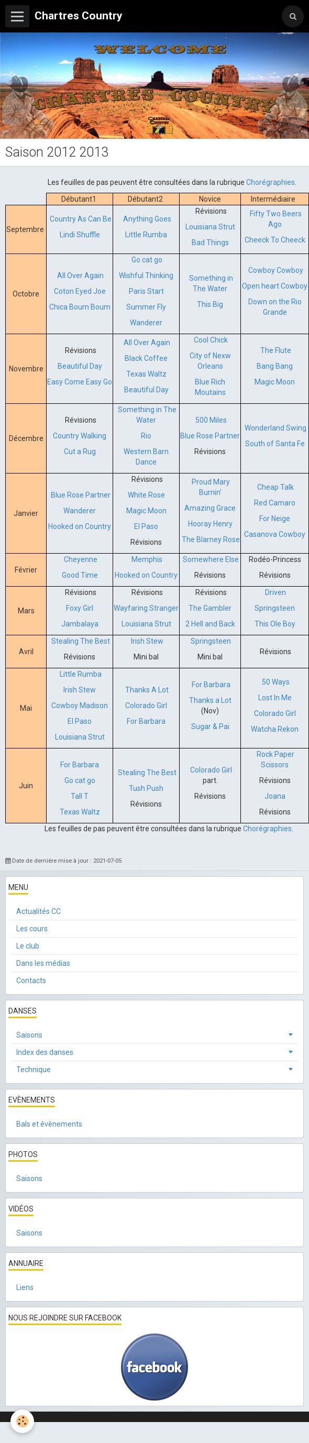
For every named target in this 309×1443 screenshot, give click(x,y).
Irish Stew (147, 641)
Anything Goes (147, 219)
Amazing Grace (210, 508)
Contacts (31, 980)
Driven (274, 592)
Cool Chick (211, 340)
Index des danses (44, 1052)
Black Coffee (146, 358)
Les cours (32, 928)
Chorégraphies (270, 182)
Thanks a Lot (210, 700)
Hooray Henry (210, 524)
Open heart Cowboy (274, 286)
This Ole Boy (275, 624)
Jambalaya (79, 624)
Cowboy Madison (79, 705)
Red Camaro (274, 503)
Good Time (80, 575)
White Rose (146, 495)
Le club (27, 946)
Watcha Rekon (275, 729)
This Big (210, 304)
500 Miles (211, 420)
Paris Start (146, 291)
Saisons (29, 1035)
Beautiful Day (80, 366)
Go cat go (146, 260)
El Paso (146, 526)
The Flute (275, 350)
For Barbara (146, 721)
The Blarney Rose (211, 539)
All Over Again (80, 275)
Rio (146, 436)
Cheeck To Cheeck (275, 240)
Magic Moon (275, 382)
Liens (25, 1287)
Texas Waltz (146, 374)
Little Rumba (146, 234)
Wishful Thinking (146, 275)
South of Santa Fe (275, 443)
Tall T (80, 796)
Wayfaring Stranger (146, 608)
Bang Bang (275, 366)
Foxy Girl (79, 608)
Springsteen (275, 608)
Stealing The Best (80, 641)
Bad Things (210, 242)
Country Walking (79, 436)
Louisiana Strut (210, 227)
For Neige (274, 518)
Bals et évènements (49, 1124)
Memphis (146, 559)
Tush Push (146, 788)
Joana (274, 796)
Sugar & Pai (210, 726)
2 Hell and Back (210, 624)
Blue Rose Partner (210, 436)
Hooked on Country (79, 526)
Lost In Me (275, 697)
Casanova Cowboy (274, 534)
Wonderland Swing (275, 428)
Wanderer (146, 322)
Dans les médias (43, 963)
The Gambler (210, 608)
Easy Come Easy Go (79, 382)
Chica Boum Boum (80, 307)
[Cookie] (22, 1421)
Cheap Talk (275, 487)
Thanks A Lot (147, 690)
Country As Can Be (81, 219)
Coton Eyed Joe (80, 291)
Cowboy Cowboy (275, 270)
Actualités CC (38, 911)
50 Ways (276, 682)
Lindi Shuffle (80, 234)
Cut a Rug (80, 451)
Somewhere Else (211, 559)
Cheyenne (79, 559)
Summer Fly (146, 307)
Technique (33, 1069)
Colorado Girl (146, 705)
